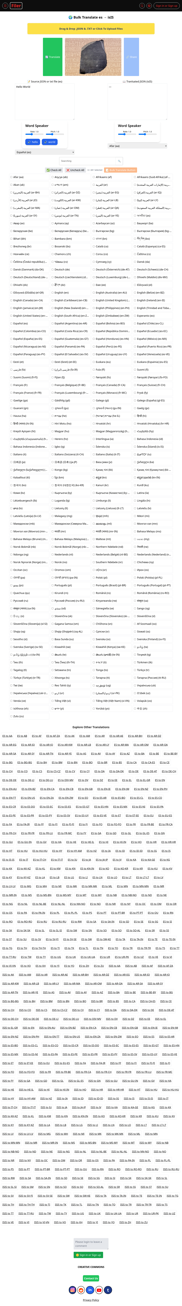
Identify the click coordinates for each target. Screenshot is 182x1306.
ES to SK (7, 930)
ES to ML (107, 886)
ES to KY (7, 877)
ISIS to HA (165, 1080)
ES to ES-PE (9, 815)
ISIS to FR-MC (164, 1072)
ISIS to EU (44, 1063)
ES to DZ (98, 780)
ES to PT (101, 912)
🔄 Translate (52, 57)
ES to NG (7, 904)
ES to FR (131, 824)
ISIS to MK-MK (114, 1134)
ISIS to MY (145, 1142)
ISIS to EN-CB (109, 1027)
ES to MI (57, 886)
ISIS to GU (111, 1080)
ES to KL (40, 868)
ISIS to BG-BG (10, 1001)
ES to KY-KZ (23, 877)
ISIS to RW (8, 1178)
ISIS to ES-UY (149, 1054)
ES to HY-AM (74, 851)
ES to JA (86, 859)
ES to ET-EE (132, 815)
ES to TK (69, 948)
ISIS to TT (8, 1213)
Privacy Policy (91, 1300)
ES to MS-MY (63, 895)
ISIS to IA (62, 1098)
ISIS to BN (63, 1001)
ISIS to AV (65, 992)
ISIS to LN (108, 1125)
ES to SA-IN (107, 921)
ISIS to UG (78, 1213)
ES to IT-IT (57, 859)
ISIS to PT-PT (62, 1169)
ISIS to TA (100, 1195)
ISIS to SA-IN (43, 1178)
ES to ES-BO (118, 797)
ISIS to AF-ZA (165, 966)
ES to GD (111, 833)
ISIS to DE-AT (166, 1010)
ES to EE (112, 780)
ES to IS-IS (8, 859)
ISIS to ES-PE (70, 1054)
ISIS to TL (76, 1204)
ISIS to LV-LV (25, 1134)
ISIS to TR (126, 1204)
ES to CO (22, 771)
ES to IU (72, 859)
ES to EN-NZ (141, 789)
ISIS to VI (24, 1222)
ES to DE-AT (150, 771)
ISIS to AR (41, 974)
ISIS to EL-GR (10, 1027)
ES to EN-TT (9, 797)
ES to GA (96, 833)
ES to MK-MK (89, 886)
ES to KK (7, 868)
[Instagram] (72, 1290)
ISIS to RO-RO (133, 1169)
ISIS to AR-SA (135, 983)
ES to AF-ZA (53, 736)
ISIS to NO (160, 1151)
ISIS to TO (109, 1204)
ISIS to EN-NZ (10, 1036)
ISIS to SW (63, 1195)
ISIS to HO (80, 1089)
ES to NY (126, 904)
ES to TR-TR (144, 948)
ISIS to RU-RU (171, 1169)
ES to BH (42, 762)
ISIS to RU (152, 1169)
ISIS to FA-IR (98, 1063)
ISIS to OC (42, 1160)
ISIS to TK (60, 1204)
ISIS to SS (130, 1187)
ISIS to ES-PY (109, 1054)
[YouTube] (99, 1290)
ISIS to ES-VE (169, 1054)
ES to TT (174, 948)
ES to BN (72, 762)
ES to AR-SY (28, 753)
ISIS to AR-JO (162, 974)
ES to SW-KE (104, 939)
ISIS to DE (148, 1010)
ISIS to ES (148, 1036)
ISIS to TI (45, 1204)
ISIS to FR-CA (83, 1072)
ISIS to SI (110, 1178)
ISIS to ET (8, 1063)
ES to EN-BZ (29, 789)
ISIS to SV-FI (25, 1195)
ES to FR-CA (165, 824)
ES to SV (36, 939)
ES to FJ (83, 824)
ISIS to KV (169, 1116)
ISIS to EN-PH (31, 1036)
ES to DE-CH (169, 771)
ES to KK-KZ (24, 868)
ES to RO (7, 921)
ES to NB (111, 895)
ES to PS (87, 912)
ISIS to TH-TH (27, 1204)
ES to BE (154, 753)
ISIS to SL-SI (9, 1187)
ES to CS (37, 771)
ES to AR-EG (9, 744)
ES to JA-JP (102, 859)
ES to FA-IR (23, 824)
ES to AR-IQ (28, 744)
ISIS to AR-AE (60, 974)
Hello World (45, 101)
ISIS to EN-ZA (93, 1036)
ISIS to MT (129, 1142)
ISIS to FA (80, 1063)
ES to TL (83, 948)
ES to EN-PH (160, 789)
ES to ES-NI (138, 806)
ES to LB (54, 877)
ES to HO (136, 842)
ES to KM (55, 868)
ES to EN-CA (47, 789)
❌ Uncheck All (75, 170)
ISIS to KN (62, 1116)
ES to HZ (92, 851)
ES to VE (153, 957)
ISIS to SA (25, 1178)
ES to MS (26, 895)
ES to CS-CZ (53, 771)
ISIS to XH (77, 1222)
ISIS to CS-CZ (59, 1010)
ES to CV (70, 771)
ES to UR (105, 957)
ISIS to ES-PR (90, 1054)
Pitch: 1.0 (55, 132)
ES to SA (91, 921)
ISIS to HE (8, 1089)
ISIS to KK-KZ (10, 1116)
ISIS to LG (77, 1125)
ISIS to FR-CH (104, 1072)
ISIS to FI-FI (148, 1063)
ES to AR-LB (84, 744)
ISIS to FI (131, 1063)
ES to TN (98, 948)
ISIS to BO (80, 1001)
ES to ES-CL (136, 797)
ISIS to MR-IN (50, 1142)
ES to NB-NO (129, 895)
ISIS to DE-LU (71, 1019)
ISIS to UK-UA (113, 1213)
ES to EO (83, 797)
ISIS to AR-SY (155, 983)
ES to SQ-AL (133, 930)
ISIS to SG (94, 1178)
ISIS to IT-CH (9, 1107)
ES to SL (40, 930)
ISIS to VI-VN (41, 1222)
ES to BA (139, 753)
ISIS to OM (58, 1160)
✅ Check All (54, 170)
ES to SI (167, 921)
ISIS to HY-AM (27, 1098)
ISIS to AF (147, 966)
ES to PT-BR (118, 912)
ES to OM (155, 904)
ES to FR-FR (28, 833)
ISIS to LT (141, 1125)
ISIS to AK (8, 974)
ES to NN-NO (77, 904)
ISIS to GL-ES (76, 1080)
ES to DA (100, 771)
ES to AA (7, 736)
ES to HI (103, 842)
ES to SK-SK (23, 930)
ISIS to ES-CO (50, 1045)
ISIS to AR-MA (72, 983)
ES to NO (95, 904)
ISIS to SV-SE (45, 1195)
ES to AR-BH (135, 736)
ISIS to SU (162, 1187)
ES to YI (54, 966)
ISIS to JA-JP (79, 1107)
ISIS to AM (25, 974)
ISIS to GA (24, 1080)
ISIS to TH (8, 1204)
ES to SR (150, 930)
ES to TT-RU (9, 957)
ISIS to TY (61, 1213)
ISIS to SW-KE (82, 1195)
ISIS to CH (8, 1010)
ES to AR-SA (9, 753)
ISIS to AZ (97, 992)
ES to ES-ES (64, 806)
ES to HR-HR (168, 842)
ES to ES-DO (28, 806)
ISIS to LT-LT (159, 1125)
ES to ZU (99, 966)
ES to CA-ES (148, 762)
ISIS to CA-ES (147, 1001)
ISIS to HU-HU (170, 1089)
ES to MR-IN (9, 895)
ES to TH (22, 948)
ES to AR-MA (121, 744)
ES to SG (153, 921)
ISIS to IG (113, 1098)
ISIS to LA (44, 1125)
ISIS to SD (61, 1178)
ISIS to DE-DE (31, 1019)
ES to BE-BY (171, 753)
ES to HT (7, 851)
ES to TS (160, 948)
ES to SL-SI (55, 930)
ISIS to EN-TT (51, 1036)
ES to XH (41, 966)
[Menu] (5, 6)
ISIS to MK (95, 1134)
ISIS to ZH (125, 1222)
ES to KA (131, 859)
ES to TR (128, 948)
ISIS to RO (114, 1169)
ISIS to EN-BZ (68, 1027)
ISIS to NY (25, 1160)
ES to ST (7, 939)
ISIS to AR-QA (115, 983)
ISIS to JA (62, 1107)
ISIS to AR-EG (122, 974)
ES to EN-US (28, 797)
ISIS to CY (94, 1010)
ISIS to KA (112, 1107)
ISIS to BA (114, 992)
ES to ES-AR (99, 797)
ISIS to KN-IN (80, 1116)
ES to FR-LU (46, 833)
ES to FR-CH (9, 833)
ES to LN (98, 877)
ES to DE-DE (9, 780)
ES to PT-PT (136, 912)
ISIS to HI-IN (61, 1089)
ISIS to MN (151, 1134)
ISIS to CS (41, 1010)
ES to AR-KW (65, 744)
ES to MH (41, 886)
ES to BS (117, 762)
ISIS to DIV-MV (92, 1019)
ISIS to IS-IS (146, 1098)
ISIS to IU (46, 1107)
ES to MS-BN (44, 895)
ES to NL (23, 904)
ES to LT (126, 877)
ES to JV (117, 859)
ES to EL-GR (143, 780)
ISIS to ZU (142, 1222)
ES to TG (7, 948)
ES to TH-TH (39, 948)
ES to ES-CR (9, 806)
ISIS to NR (8, 1160)
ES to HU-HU (39, 851)
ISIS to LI (92, 1125)
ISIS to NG (64, 1151)
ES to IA (106, 851)
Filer (16, 6)
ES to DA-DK (116, 771)
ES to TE (153, 939)
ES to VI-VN (9, 966)
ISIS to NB (162, 1142)
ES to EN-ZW (66, 797)
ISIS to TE (136, 1195)
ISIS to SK (125, 1178)
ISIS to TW (45, 1213)
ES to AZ (125, 753)
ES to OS (7, 912)
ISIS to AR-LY (51, 983)
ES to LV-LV (8, 886)
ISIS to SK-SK (143, 1178)
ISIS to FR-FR (123, 1072)
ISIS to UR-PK (151, 1213)
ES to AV (96, 753)
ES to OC (140, 904)
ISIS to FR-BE (63, 1072)
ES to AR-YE (65, 753)
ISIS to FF (115, 1063)
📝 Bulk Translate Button (121, 170)
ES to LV (158, 877)
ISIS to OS (93, 1160)
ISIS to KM (45, 1116)
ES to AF (37, 736)
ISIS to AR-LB (31, 983)
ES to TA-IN (136, 939)
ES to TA (120, 939)
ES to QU (153, 912)
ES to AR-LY (102, 744)
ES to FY (81, 833)
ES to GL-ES (142, 833)
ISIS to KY (8, 1125)
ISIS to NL (80, 1151)
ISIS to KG (149, 1107)
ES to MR (159, 886)
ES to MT (81, 895)
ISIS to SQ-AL (96, 1187)
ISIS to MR (31, 1142)
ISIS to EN (28, 1027)
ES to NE (162, 895)
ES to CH (7, 771)
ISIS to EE (144, 1019)
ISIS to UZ (169, 1213)
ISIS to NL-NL (119, 1151)
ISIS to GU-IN (130, 1080)
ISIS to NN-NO (140, 1151)
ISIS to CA (129, 1001)
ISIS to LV (8, 1134)
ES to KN (70, 868)
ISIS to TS (162, 1204)
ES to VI (167, 957)
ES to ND (146, 895)
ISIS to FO (8, 1072)
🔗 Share (131, 57)
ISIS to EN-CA (88, 1027)
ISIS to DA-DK (129, 1010)
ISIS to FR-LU (143, 1072)
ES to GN (159, 833)
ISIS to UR (132, 1213)
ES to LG (69, 877)
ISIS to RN (98, 1169)
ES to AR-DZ (154, 736)
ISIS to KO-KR (118, 1116)
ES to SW (86, 939)
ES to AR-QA (160, 744)
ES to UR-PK (122, 957)
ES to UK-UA (88, 957)
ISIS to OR (76, 1160)
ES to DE (133, 771)
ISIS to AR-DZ (101, 974)
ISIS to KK (165, 1107)
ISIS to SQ (77, 1187)
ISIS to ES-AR (166, 1036)
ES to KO (104, 868)
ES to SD (124, 921)
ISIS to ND (30, 1151)
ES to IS (166, 851)
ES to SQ (117, 930)
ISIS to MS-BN (88, 1142)
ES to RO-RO (24, 921)
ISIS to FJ (165, 1063)
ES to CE (164, 762)
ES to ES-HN (101, 806)
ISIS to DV (112, 1019)
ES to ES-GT (82, 806)
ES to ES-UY (82, 815)
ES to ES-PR (27, 815)
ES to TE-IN (168, 939)
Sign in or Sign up (166, 5)
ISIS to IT (163, 1098)
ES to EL (127, 780)
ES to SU (22, 939)
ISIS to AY (81, 992)
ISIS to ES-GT (151, 1045)
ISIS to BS (113, 1001)
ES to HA (56, 842)
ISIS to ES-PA (50, 1054)
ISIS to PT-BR (42, 1169)
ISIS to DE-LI (51, 1019)
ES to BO (87, 762)
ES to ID (120, 851)
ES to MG (25, 886)
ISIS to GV (149, 1080)
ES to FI (53, 824)
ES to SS (164, 930)
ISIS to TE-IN (154, 1195)
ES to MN (122, 886)
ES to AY (110, 753)
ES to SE (138, 921)
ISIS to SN (44, 1187)
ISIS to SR (114, 1187)
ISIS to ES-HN (171, 1045)
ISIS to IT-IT (29, 1107)
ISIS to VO (60, 1222)
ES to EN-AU (9, 789)
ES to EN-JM (122, 789)
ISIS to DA (111, 1010)
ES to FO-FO (114, 824)
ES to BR (102, 762)
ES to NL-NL (58, 904)
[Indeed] (90, 1290)
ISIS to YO (109, 1222)
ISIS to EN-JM (170, 1027)
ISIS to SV (8, 1195)
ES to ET (116, 815)
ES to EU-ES (165, 815)
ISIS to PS (8, 1169)
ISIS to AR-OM (93, 983)
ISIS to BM (46, 1001)
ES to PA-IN (38, 912)
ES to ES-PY (45, 815)
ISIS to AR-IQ (142, 974)
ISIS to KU (153, 1116)
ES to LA (40, 877)
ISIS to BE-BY (148, 992)
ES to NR (111, 904)
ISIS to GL (58, 1080)
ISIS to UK (95, 1213)
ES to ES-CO (155, 797)
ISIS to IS (129, 1098)
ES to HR (151, 842)
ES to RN (168, 912)
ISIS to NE (47, 1151)
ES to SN (87, 930)
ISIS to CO (25, 1010)
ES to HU (22, 851)
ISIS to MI (78, 1134)
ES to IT (23, 859)
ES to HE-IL (87, 842)
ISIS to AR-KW (10, 983)
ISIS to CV (78, 1010)
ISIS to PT (24, 1169)
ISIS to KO (99, 1116)
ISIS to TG (172, 1195)
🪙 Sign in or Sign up (88, 1255)
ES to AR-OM (141, 744)
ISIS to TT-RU (26, 1213)
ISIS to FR (45, 1072)
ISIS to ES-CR (70, 1045)
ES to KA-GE (148, 859)
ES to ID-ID (136, 851)
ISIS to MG (44, 1134)
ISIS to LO (125, 1125)
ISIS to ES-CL (30, 1045)
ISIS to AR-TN (10, 992)
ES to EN (160, 780)
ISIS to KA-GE (130, 1107)
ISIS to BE (130, 992)
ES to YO (69, 966)
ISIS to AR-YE (30, 992)
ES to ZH (84, 966)
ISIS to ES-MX (10, 1054)
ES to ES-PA (157, 806)
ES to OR (171, 904)
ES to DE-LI (27, 780)
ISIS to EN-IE (150, 1027)
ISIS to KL (28, 1116)
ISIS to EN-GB (130, 1027)
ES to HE (71, 842)
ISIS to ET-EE (25, 1063)
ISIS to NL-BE (98, 1151)
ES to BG (7, 762)
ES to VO (26, 966)
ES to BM (57, 762)
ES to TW (26, 957)
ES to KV (167, 868)
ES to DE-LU (46, 780)
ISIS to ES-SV (129, 1054)
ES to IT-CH (39, 859)
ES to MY (96, 895)
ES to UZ (139, 957)
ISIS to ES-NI (30, 1054)
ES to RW (76, 921)
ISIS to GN (94, 1080)
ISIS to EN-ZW (113, 1036)
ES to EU (149, 815)
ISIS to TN (93, 1204)
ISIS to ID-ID (95, 1098)
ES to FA (7, 824)
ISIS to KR (136, 1116)
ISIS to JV (96, 1107)
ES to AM (84, 736)
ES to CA (132, 762)
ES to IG (152, 851)
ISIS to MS (69, 1142)
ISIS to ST (146, 1187)
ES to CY (85, 771)
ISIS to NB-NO (10, 1151)
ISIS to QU (81, 1169)
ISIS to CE (166, 1001)
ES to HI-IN (119, 842)
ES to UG (56, 957)
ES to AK (70, 736)
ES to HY (57, 851)
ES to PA (22, 912)
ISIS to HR (97, 1089)
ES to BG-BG (24, 762)
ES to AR (100, 736)
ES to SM (72, 930)
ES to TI (55, 948)
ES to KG (165, 859)
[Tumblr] (108, 1290)
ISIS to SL (161, 1178)
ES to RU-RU (59, 921)
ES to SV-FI (52, 939)
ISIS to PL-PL (163, 1160)
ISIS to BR (97, 1001)
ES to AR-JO (46, 744)
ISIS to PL (145, 1160)
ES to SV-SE (69, 939)
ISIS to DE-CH (10, 1019)
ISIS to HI (44, 1089)
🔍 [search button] (119, 161)
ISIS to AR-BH (81, 974)
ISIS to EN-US (72, 1036)
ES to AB (22, 736)
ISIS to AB (131, 966)
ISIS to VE (8, 1222)
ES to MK (71, 886)
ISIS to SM (27, 1187)
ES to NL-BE (39, 904)
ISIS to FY (8, 1080)
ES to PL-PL (70, 912)
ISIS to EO (132, 1036)
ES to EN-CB (66, 789)
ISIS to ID (78, 1098)
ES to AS (81, 753)
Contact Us (91, 1278)
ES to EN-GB (85, 789)
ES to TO (113, 948)
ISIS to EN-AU (47, 1027)
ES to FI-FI (68, 824)
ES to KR (138, 868)
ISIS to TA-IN (118, 1195)
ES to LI (83, 877)
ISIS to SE (77, 1178)
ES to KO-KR (121, 868)
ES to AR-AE (116, 736)
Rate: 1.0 (34, 132)
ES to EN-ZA (47, 797)
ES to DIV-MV (66, 780)
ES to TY (41, 957)
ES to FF (39, 824)
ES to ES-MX (120, 806)
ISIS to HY (8, 1098)
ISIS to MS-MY (109, 1142)
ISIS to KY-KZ (26, 1125)
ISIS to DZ (128, 1019)
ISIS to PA (109, 1160)
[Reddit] (81, 1290)
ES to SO (102, 930)
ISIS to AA (114, 966)
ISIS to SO (61, 1187)
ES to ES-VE (100, 815)
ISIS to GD (41, 1080)
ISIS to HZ (46, 1098)
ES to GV (41, 842)
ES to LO (112, 877)
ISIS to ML (134, 1134)
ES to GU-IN (25, 842)
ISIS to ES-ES (131, 1045)
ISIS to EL (160, 1019)
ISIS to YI (92, 1222)
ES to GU (7, 842)
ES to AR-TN (46, 753)
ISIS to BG (167, 992)
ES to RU (42, 921)
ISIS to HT (134, 1089)
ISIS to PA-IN (127, 1160)
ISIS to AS (48, 992)
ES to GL (126, 833)
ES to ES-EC (46, 806)
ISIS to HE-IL (26, 1089)
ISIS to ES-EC (111, 1045)
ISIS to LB (60, 1125)
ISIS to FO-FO (27, 1072)
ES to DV (83, 780)
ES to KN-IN (87, 868)
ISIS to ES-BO (10, 1045)
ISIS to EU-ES (62, 1063)
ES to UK (71, 957)
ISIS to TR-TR (143, 1204)
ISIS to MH (61, 1134)
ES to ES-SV (63, 815)
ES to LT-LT (142, 877)
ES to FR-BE (147, 824)
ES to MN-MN (141, 886)
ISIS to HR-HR (116, 1089)
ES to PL (55, 912)
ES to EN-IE (103, 789)
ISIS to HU (151, 1089)
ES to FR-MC (65, 833)
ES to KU (153, 868)
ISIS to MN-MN (11, 1142)
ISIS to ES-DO (91, 1045)
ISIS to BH (29, 1001)
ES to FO (97, 824)
